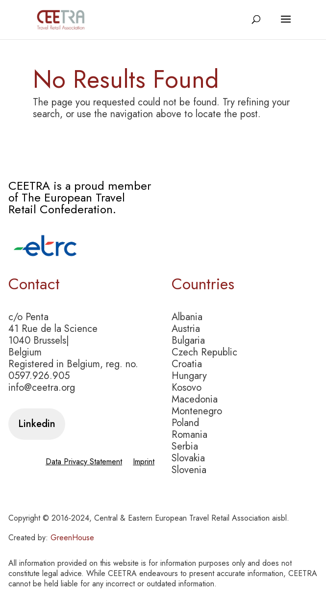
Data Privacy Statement (84, 462)
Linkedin (36, 424)
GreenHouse (72, 537)
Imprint (143, 462)
